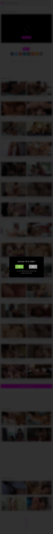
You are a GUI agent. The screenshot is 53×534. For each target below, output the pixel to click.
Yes (19, 266)
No (33, 266)
